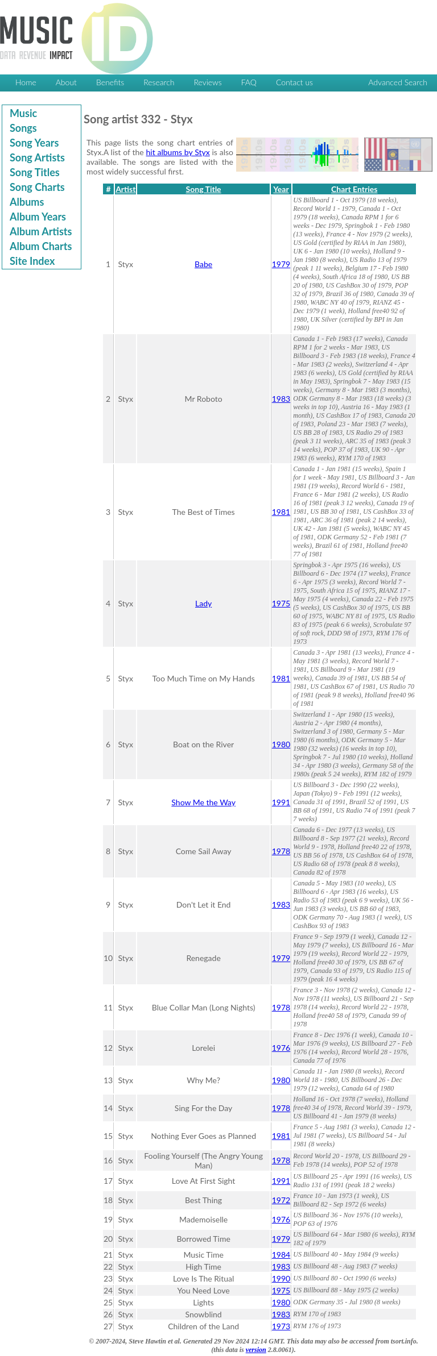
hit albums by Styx (178, 152)
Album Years (38, 216)
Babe (203, 264)
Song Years (34, 142)
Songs (23, 128)
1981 (281, 512)
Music (23, 113)
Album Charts (41, 246)
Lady (203, 603)
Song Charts (37, 187)
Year (280, 189)
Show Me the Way (203, 802)
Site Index (32, 261)
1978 (281, 851)
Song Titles (35, 172)
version (256, 1350)
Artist (125, 189)
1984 (281, 1254)
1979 (281, 264)
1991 (281, 802)
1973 (281, 1326)
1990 (281, 1278)
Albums (27, 202)
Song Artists (37, 157)
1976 (281, 1048)
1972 (281, 1200)
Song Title (203, 189)
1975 (281, 603)
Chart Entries (354, 189)
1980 (281, 744)
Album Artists (41, 231)
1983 (281, 399)
